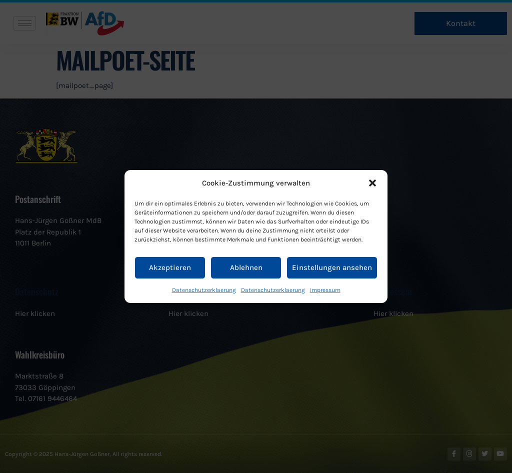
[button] (373, 183)
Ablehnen (246, 267)
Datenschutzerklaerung (204, 290)
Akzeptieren (170, 267)
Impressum (325, 290)
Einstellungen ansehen (332, 267)
